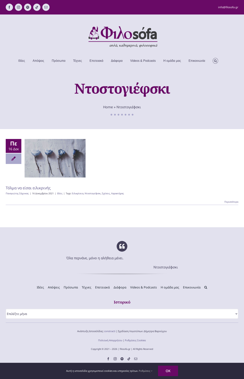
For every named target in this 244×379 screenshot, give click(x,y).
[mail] (135, 358)
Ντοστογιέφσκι (93, 193)
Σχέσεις (106, 193)
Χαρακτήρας (117, 193)
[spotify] (122, 358)
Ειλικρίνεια (77, 193)
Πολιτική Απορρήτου (110, 340)
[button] (215, 61)
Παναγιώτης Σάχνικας (17, 193)
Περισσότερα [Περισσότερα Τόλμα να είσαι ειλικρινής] (231, 201)
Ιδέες (60, 193)
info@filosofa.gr (228, 7)
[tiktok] (128, 358)
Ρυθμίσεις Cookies (135, 340)
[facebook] (108, 358)
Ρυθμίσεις (145, 371)
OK (168, 371)
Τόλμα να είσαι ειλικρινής (28, 187)
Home (108, 107)
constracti (109, 331)
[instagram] (115, 358)
